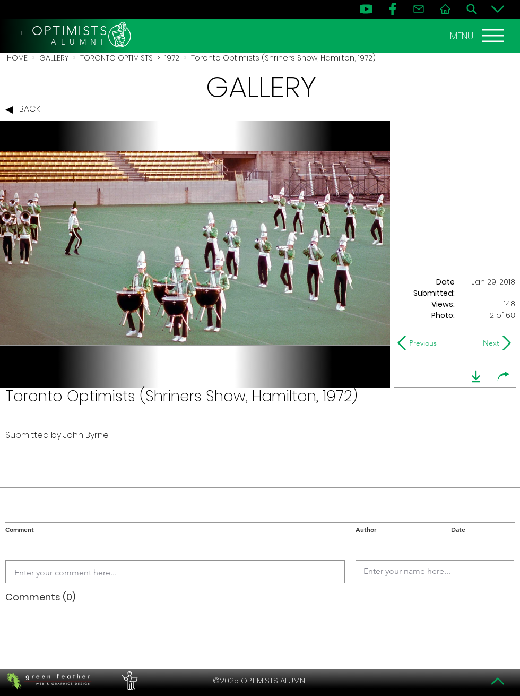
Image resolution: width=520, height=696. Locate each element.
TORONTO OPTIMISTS (116, 58)
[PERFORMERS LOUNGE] (128, 680)
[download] (476, 376)
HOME (17, 58)
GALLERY (53, 58)
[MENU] (478, 35)
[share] (503, 376)
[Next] (489, 343)
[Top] (498, 681)
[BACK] (25, 110)
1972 (171, 58)
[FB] (393, 9)
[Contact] (419, 9)
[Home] (445, 9)
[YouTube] (366, 9)
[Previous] (419, 343)
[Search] (472, 9)
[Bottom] (498, 9)
